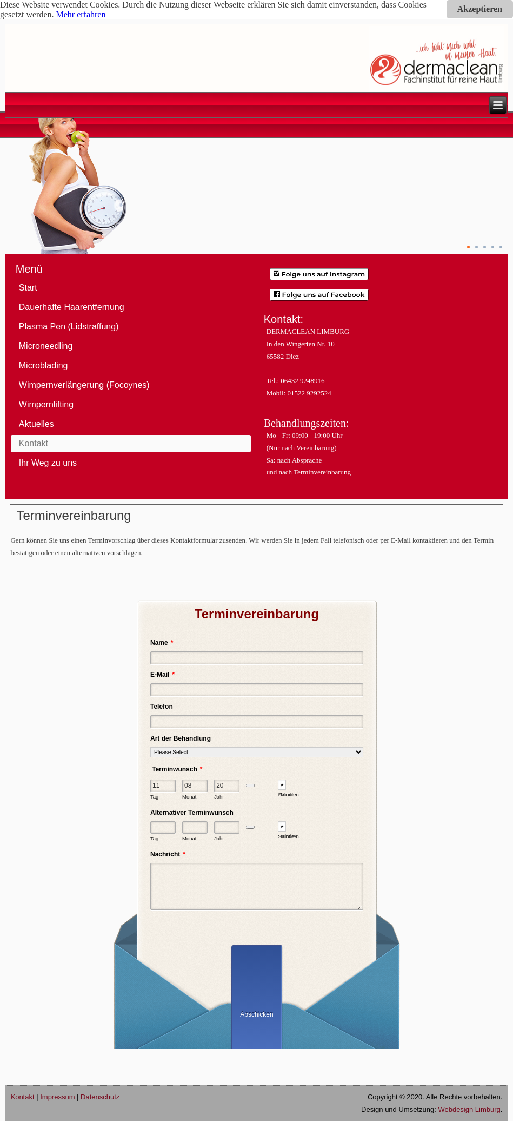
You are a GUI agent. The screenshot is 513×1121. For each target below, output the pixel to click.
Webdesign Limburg (469, 1109)
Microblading (43, 365)
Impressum (57, 1097)
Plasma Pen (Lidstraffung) (69, 326)
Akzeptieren (479, 9)
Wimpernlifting (46, 404)
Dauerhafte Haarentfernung (71, 307)
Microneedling (46, 346)
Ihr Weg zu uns (48, 462)
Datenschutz (100, 1097)
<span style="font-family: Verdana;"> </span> (256, 807)
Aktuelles (36, 423)
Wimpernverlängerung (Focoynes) (84, 385)
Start (28, 287)
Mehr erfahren (81, 14)
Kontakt (33, 443)
